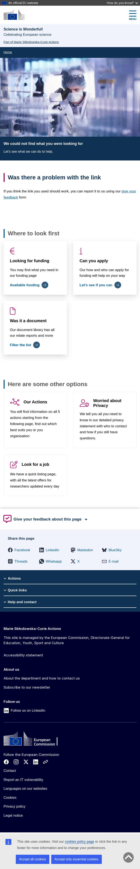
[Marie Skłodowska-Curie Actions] (14, 14)
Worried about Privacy (107, 403)
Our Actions (35, 402)
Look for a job (35, 464)
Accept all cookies (32, 859)
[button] (19, 549)
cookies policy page (79, 841)
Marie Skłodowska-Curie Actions (32, 629)
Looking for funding (29, 260)
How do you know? (122, 3)
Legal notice (13, 815)
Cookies (10, 798)
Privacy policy (14, 806)
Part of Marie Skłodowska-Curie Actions (31, 42)
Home (8, 52)
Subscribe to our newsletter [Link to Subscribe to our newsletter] (27, 687)
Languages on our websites (25, 789)
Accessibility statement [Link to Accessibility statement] (23, 655)
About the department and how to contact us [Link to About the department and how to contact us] (42, 678)
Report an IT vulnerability (23, 780)
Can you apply (94, 260)
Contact (10, 771)
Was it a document (28, 320)
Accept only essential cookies (76, 859)
